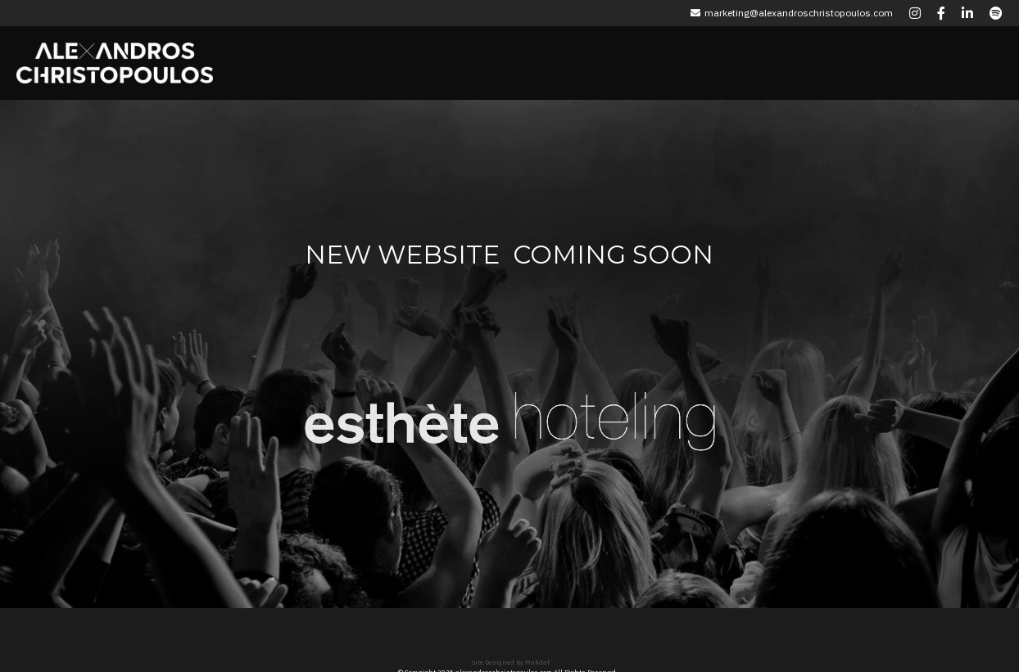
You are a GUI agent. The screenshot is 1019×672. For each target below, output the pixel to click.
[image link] (402, 409)
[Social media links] (915, 13)
